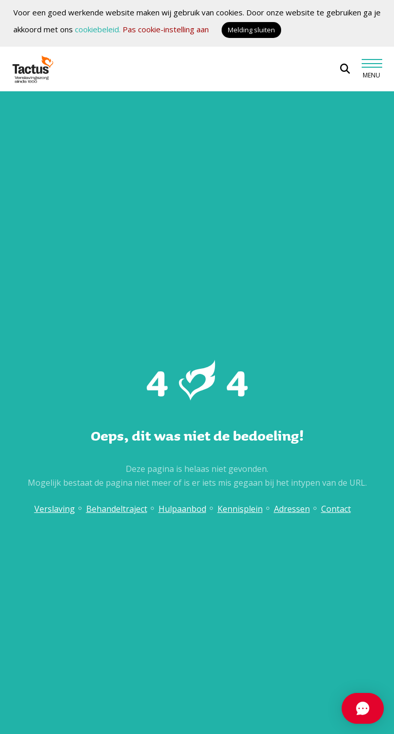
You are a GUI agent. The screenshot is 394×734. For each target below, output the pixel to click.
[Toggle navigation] (371, 68)
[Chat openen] (315, 708)
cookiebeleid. (98, 29)
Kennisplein (240, 508)
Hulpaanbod (182, 508)
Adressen (292, 508)
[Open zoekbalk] (345, 69)
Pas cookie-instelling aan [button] (166, 29)
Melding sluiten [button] (251, 29)
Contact (336, 508)
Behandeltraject (116, 508)
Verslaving (54, 508)
